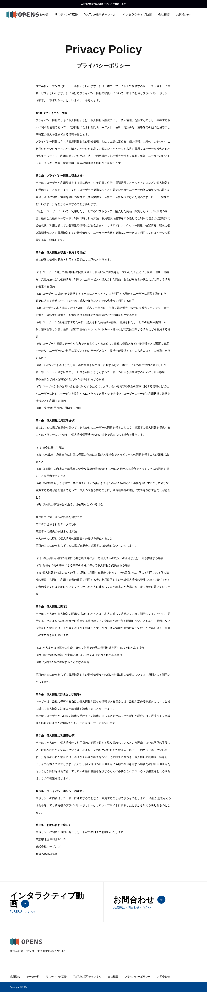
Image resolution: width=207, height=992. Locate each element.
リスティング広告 (66, 14)
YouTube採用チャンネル (100, 14)
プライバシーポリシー (138, 976)
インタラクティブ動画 (137, 14)
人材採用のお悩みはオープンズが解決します (103, 4)
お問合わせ (183, 14)
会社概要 (164, 14)
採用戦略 (15, 976)
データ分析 (40, 14)
